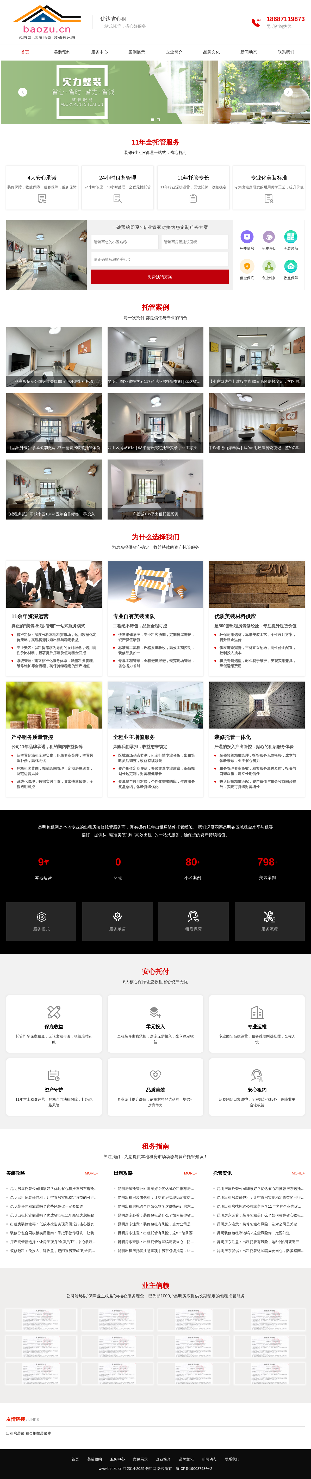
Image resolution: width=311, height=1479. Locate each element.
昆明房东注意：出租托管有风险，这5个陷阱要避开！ (157, 1234)
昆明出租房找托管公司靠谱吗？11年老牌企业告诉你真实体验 (259, 1207)
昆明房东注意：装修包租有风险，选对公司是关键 (156, 1225)
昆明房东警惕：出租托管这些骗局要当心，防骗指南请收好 (156, 1243)
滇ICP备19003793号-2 (194, 1468)
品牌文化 (211, 52)
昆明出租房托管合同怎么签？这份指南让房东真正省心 (156, 1207)
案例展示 (136, 52)
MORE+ (91, 1173)
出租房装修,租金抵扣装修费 (28, 1433)
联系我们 (286, 52)
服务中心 (99, 52)
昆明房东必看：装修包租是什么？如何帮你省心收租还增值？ (156, 1216)
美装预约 (62, 52)
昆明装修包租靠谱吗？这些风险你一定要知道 (46, 1206)
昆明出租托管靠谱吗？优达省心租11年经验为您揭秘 (52, 1215)
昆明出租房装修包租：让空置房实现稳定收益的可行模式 (54, 1198)
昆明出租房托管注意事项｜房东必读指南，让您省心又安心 (156, 1252)
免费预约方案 (159, 277)
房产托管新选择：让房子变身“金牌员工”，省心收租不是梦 (53, 1243)
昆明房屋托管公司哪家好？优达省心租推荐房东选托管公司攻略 (54, 1189)
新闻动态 (248, 52)
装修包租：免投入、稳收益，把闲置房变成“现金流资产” (52, 1252)
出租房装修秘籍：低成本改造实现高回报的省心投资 (52, 1224)
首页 (25, 52)
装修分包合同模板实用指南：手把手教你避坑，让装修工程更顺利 (54, 1234)
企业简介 (174, 52)
